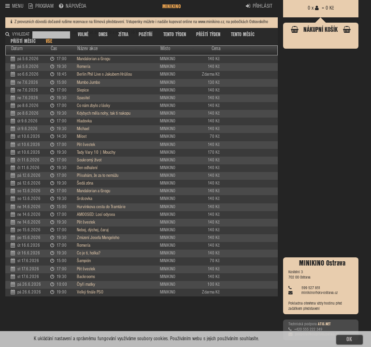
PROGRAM (41, 6)
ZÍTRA (123, 35)
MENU (14, 6)
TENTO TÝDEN (174, 35)
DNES (103, 35)
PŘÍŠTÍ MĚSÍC (23, 41)
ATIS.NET (324, 324)
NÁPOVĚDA (72, 6)
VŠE (49, 41)
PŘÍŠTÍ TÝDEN (208, 35)
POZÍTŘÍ (146, 35)
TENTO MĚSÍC (243, 35)
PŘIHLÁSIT (259, 6)
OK (349, 339)
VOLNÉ (83, 35)
